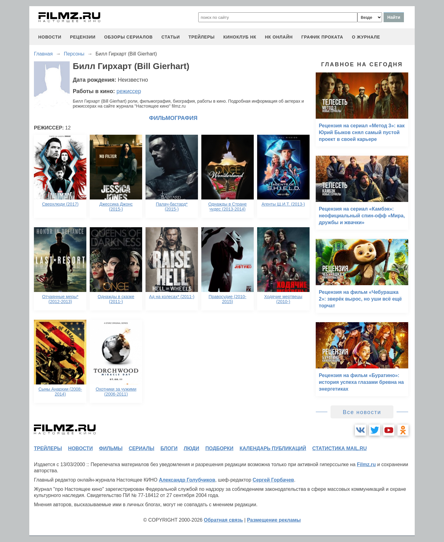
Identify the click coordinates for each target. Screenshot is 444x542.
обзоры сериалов (128, 37)
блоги (168, 448)
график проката (322, 37)
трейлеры (201, 37)
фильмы (110, 448)
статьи (170, 37)
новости (49, 37)
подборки (219, 448)
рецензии (83, 37)
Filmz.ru (366, 464)
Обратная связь (223, 520)
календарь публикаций (273, 448)
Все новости (362, 412)
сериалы (141, 448)
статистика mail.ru (339, 448)
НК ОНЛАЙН (279, 37)
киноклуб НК (239, 37)
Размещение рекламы (274, 520)
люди (191, 448)
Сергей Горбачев (273, 479)
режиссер (129, 91)
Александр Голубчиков (187, 479)
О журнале (366, 37)
